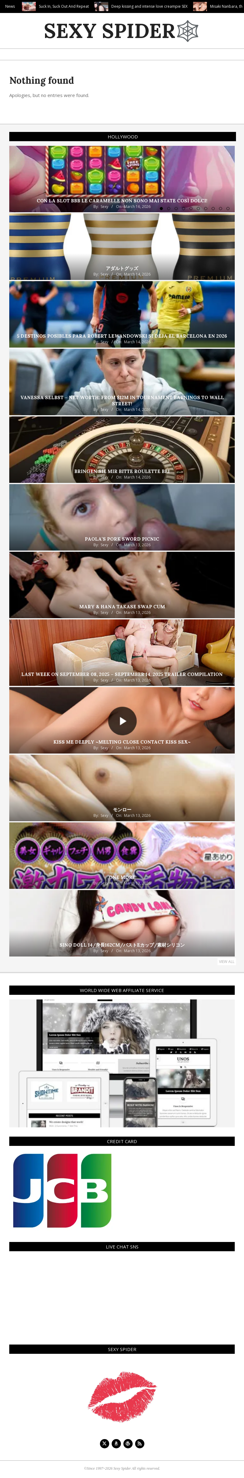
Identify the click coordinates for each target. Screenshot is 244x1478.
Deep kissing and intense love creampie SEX (177, 6)
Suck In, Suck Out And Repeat (91, 6)
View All (226, 961)
